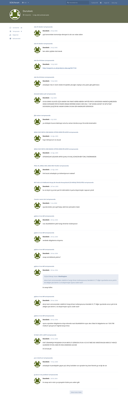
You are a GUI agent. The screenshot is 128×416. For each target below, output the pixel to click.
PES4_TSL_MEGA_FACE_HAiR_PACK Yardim (46, 166)
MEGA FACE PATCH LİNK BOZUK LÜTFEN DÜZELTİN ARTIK (51, 132)
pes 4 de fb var (38, 358)
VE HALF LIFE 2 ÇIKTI (40, 335)
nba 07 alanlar (38, 27)
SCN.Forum (14, 2)
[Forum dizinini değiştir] (94, 3)
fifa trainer (37, 115)
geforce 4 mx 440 (39, 216)
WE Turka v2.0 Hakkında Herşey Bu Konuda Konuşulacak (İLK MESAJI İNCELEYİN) (59, 182)
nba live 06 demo (39, 60)
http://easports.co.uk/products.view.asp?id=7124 (59, 68)
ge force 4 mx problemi (41, 375)
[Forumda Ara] (77, 2)
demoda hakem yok (40, 94)
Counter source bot (40, 199)
